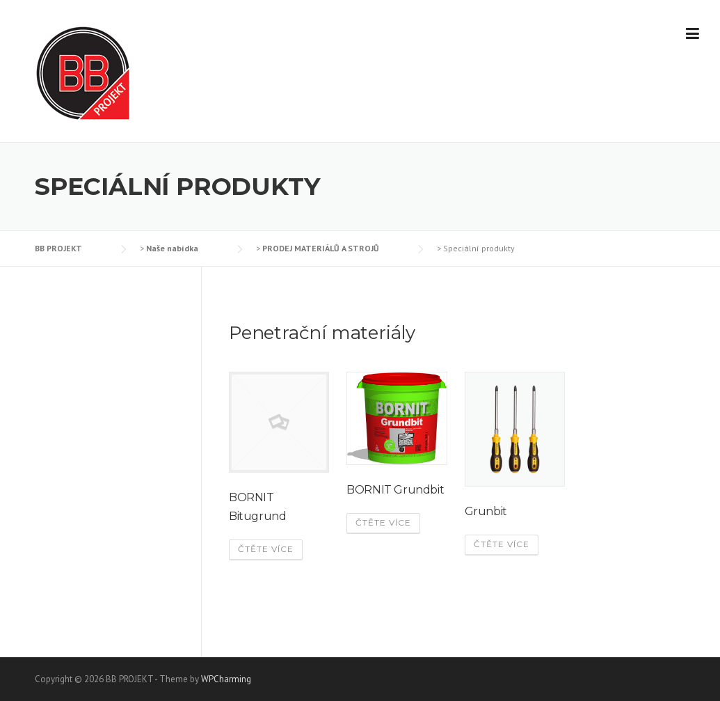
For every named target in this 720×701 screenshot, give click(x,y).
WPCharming (226, 679)
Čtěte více (266, 549)
